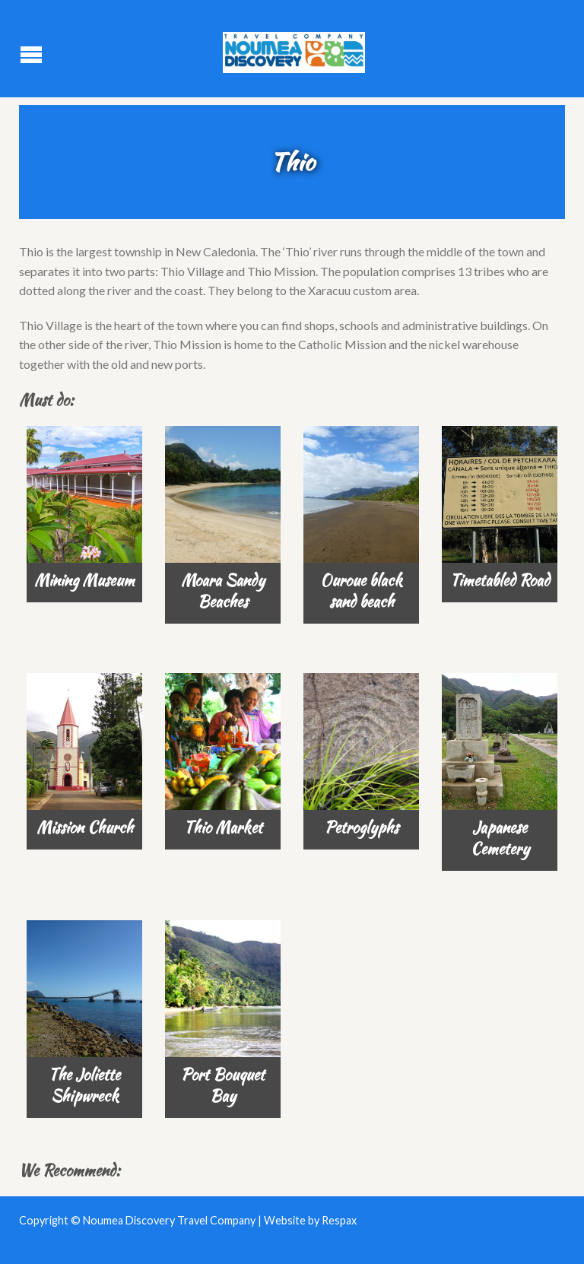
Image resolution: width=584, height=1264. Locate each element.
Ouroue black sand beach (361, 590)
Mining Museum (84, 580)
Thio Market (223, 827)
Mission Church (84, 827)
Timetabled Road (500, 580)
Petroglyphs (361, 827)
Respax (339, 1220)
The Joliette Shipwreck (84, 1085)
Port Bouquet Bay (223, 1085)
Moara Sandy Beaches (223, 590)
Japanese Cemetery (500, 837)
